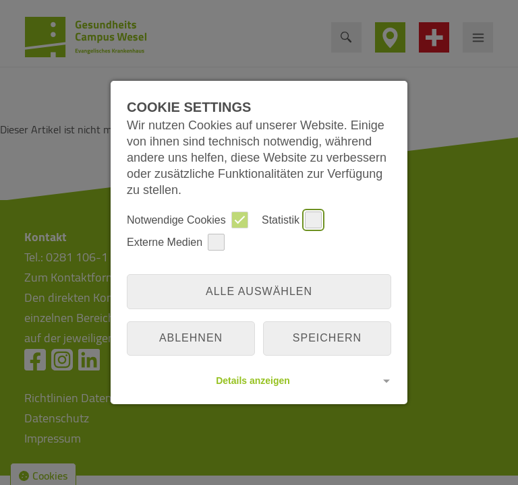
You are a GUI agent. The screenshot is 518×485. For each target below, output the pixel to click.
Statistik (292, 220)
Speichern (327, 338)
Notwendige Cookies (187, 220)
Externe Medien (176, 242)
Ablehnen (191, 338)
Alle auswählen (259, 291)
